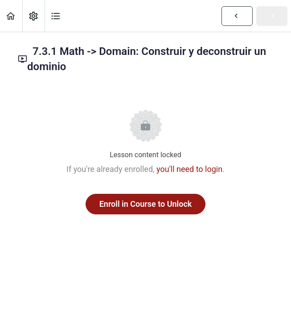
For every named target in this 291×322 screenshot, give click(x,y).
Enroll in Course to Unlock (145, 204)
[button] (11, 16)
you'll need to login (189, 169)
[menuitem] (33, 16)
